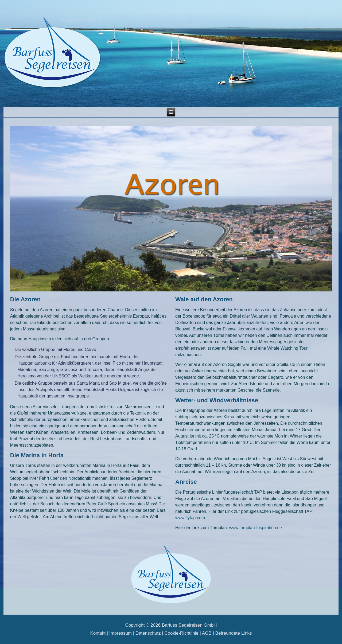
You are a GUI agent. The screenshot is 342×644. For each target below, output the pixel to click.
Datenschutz (148, 633)
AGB (207, 633)
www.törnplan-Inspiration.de (255, 527)
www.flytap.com (190, 518)
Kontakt (98, 633)
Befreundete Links (233, 633)
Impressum (120, 633)
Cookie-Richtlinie (181, 633)
